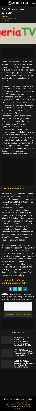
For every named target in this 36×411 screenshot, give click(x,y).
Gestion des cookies (24, 406)
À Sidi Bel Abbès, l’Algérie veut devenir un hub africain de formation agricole (24, 364)
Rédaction (4, 16)
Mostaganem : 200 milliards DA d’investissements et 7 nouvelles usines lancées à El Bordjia (23, 341)
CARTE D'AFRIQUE (13, 402)
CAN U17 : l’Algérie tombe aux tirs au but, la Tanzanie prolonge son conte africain (24, 353)
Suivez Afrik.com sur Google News (18, 315)
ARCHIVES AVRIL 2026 (12, 406)
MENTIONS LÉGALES (24, 404)
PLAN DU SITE (24, 402)
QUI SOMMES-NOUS (11, 404)
